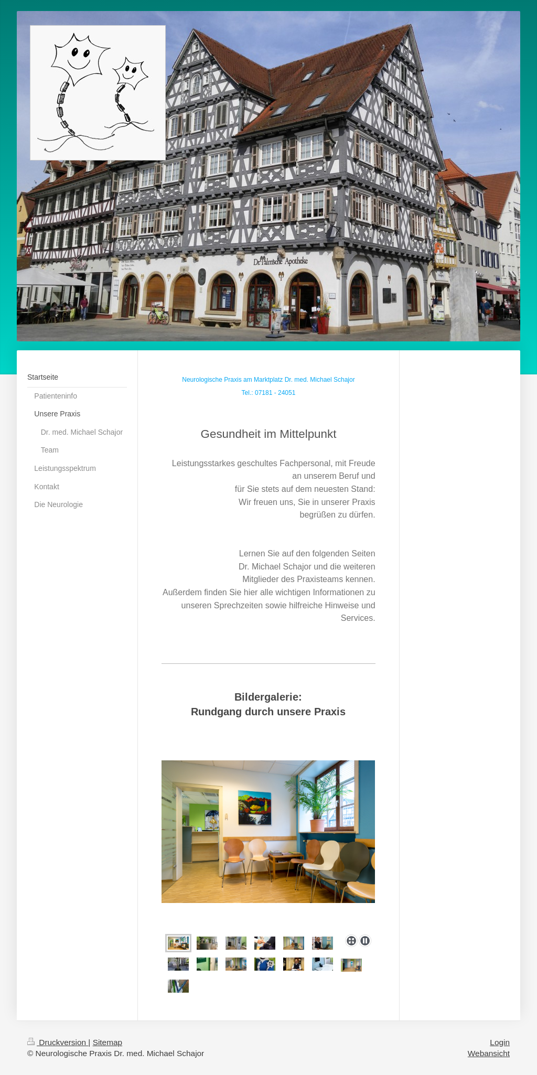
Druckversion (57, 1042)
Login (500, 1042)
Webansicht (489, 1053)
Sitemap (107, 1042)
